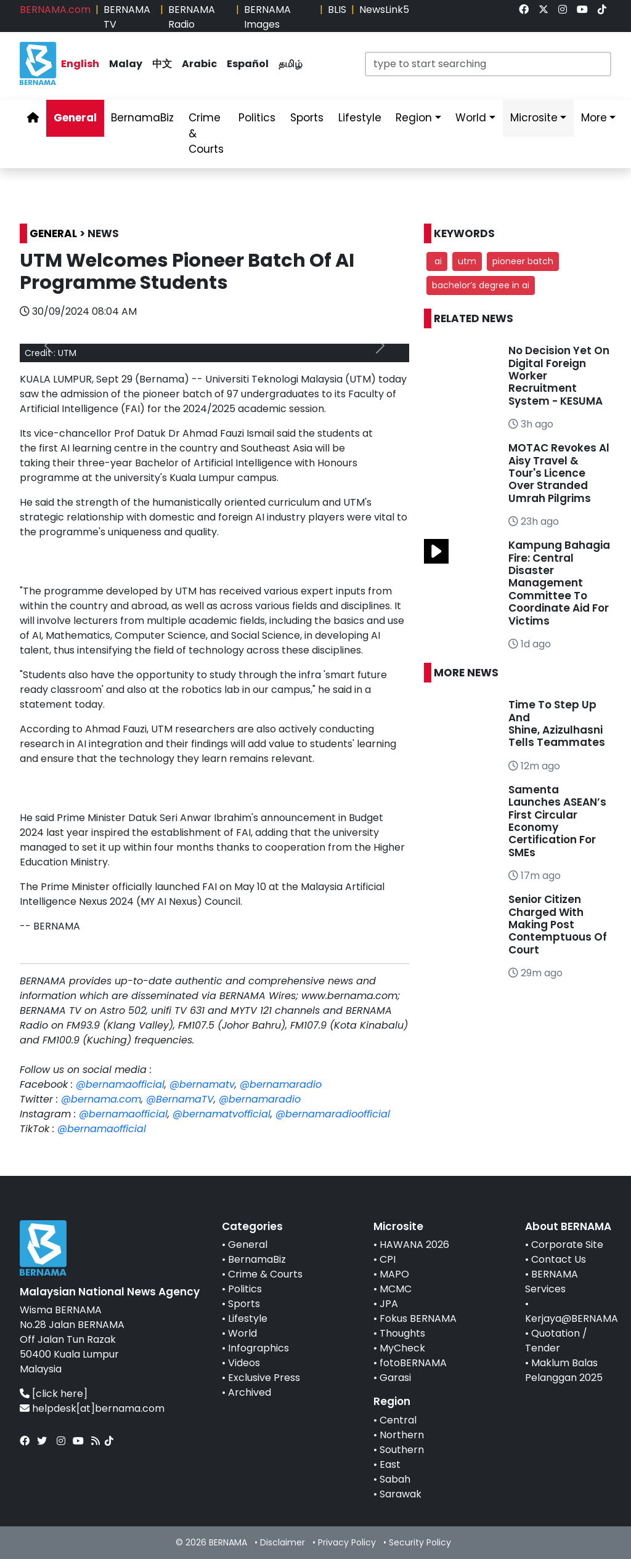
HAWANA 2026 (414, 1244)
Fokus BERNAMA (418, 1318)
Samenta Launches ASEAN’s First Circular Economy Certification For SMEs (557, 821)
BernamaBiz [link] (142, 117)
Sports (244, 1304)
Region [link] (414, 117)
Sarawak (400, 1494)
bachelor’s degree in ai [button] (480, 285)
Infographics (258, 1348)
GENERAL (53, 233)
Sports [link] (307, 117)
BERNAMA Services (551, 1281)
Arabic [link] (199, 64)
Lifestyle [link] (359, 117)
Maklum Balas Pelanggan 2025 (564, 1370)
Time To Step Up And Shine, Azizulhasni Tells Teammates (556, 723)
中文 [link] (162, 64)
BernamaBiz (257, 1259)
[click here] (60, 1394)
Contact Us (558, 1259)
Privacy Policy (347, 1542)
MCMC (396, 1289)
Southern (402, 1450)
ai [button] (437, 261)
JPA (389, 1304)
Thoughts (402, 1333)
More (594, 117)
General (247, 1244)
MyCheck (402, 1348)
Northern (402, 1435)
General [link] (75, 117)
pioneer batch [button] (522, 261)
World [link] (470, 117)
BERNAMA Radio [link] (191, 16)
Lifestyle (247, 1318)
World (242, 1333)
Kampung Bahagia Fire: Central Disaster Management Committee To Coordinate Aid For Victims (559, 583)
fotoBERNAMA (413, 1363)
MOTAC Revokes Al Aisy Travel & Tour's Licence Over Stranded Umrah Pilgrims (558, 473)
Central (398, 1420)
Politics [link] (256, 117)
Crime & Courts (265, 1274)
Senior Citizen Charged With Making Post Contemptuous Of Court (557, 924)
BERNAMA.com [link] (55, 9)
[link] (524, 9)
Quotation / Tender (556, 1340)
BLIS (337, 9)
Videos (244, 1363)
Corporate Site (567, 1244)
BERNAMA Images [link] (267, 16)
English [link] (80, 64)
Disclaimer (282, 1542)
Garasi (395, 1378)
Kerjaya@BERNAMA (571, 1318)
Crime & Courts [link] (206, 133)
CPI (388, 1259)
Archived (249, 1392)
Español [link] (248, 64)
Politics (245, 1289)
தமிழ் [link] (291, 64)
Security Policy (420, 1542)
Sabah (395, 1479)
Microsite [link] (534, 117)
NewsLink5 (384, 9)
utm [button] (467, 261)
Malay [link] (125, 64)
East (390, 1464)
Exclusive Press (264, 1378)
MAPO (394, 1274)
